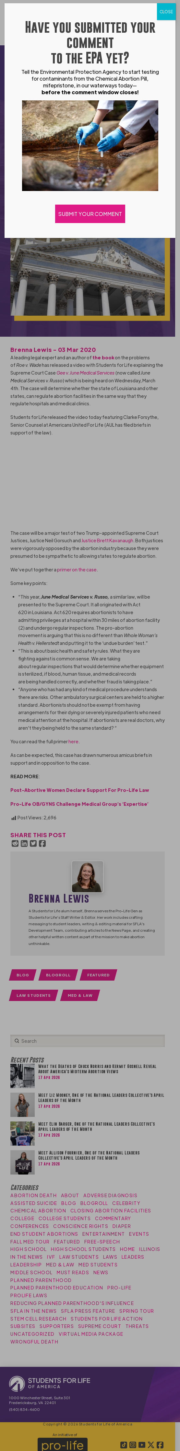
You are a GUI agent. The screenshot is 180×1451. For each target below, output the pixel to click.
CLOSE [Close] (166, 11)
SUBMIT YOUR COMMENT (90, 213)
